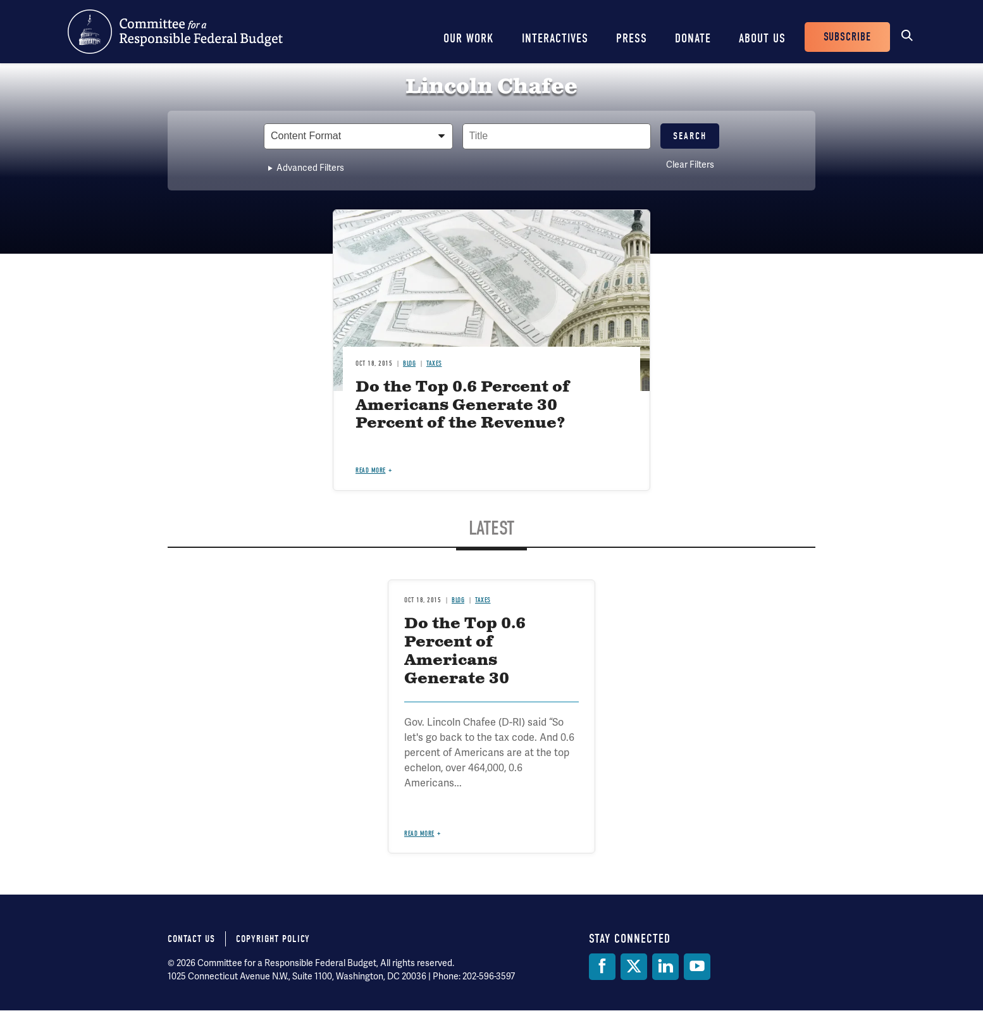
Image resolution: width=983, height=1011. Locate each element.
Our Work (468, 38)
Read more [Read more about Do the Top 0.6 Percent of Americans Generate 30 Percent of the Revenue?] (370, 470)
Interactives (555, 38)
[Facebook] (602, 966)
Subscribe (847, 37)
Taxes (434, 363)
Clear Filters (690, 164)
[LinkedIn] (665, 966)
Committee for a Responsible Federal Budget (175, 31)
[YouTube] (697, 966)
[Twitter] (634, 966)
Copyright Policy (273, 939)
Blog (409, 363)
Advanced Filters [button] (310, 167)
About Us (762, 38)
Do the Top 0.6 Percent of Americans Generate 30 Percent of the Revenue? (462, 405)
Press (631, 38)
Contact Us (191, 939)
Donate (693, 38)
